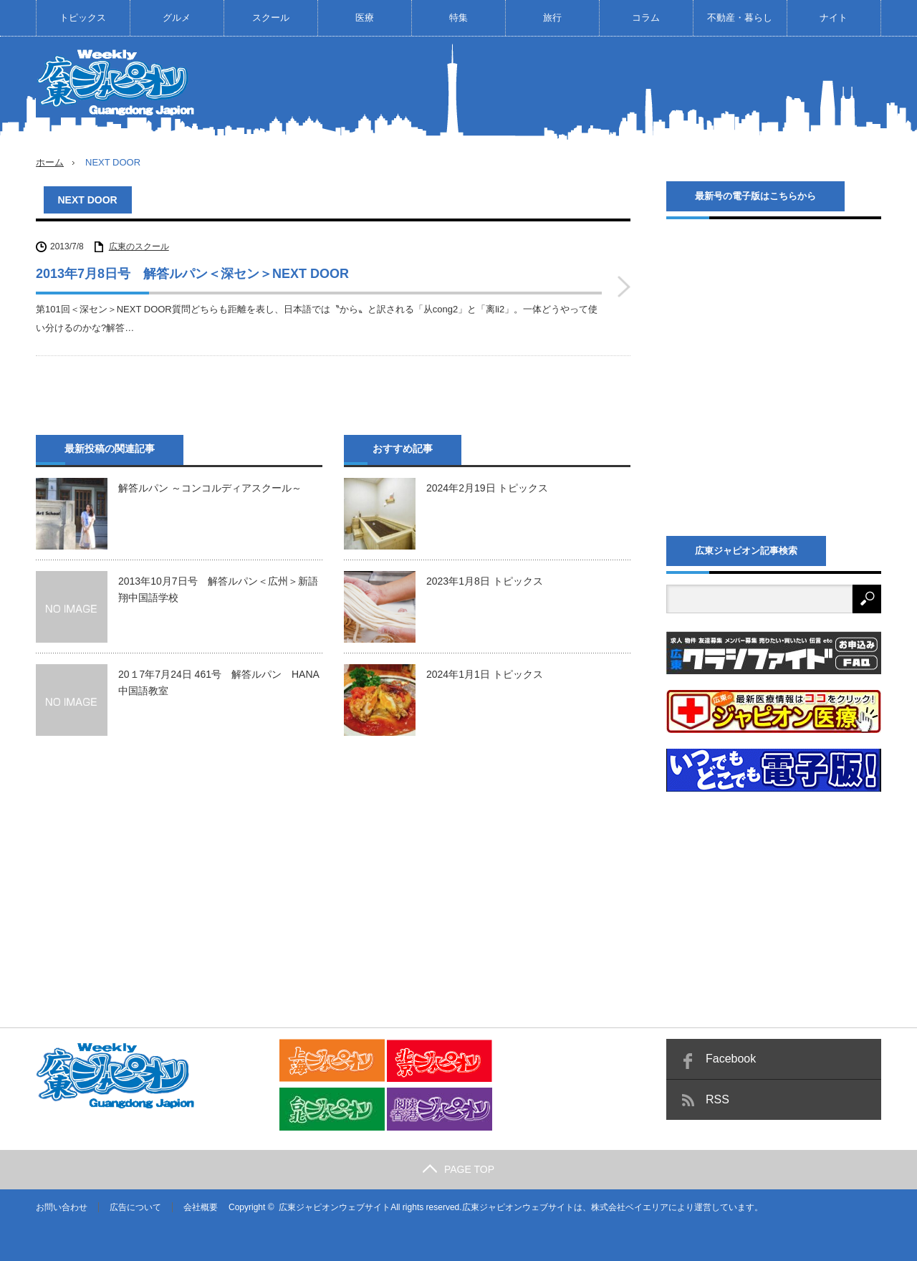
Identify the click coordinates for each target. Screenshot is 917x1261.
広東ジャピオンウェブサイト (334, 1207)
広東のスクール (139, 246)
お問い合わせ (61, 1207)
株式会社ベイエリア (629, 1207)
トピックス (82, 17)
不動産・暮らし (739, 17)
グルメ (177, 17)
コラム (646, 17)
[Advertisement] (620, 89)
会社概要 (200, 1207)
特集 (458, 17)
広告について (135, 1207)
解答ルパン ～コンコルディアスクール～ (210, 488)
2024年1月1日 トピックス (484, 674)
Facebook (731, 1059)
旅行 (552, 17)
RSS (717, 1099)
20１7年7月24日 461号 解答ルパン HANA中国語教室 (219, 682)
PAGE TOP (458, 1169)
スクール (270, 17)
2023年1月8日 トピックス (484, 581)
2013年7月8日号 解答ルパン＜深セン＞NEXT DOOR (192, 274)
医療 (364, 17)
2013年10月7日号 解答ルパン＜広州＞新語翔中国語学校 (218, 589)
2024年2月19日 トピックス (487, 488)
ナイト (834, 17)
